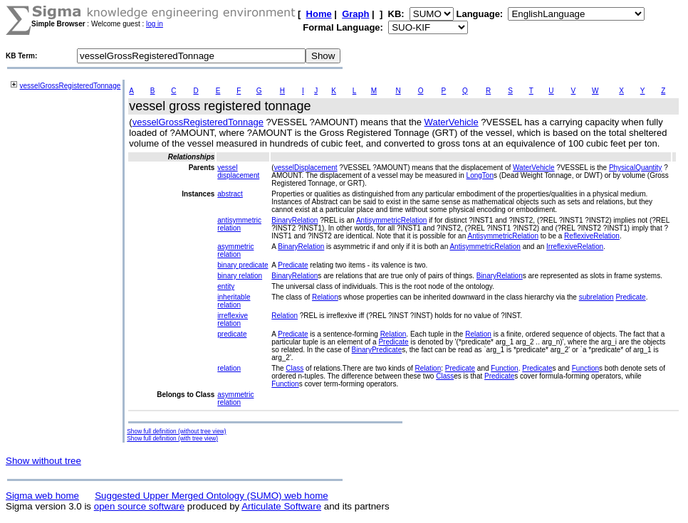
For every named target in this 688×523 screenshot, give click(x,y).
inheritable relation (233, 301)
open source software (139, 506)
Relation (325, 297)
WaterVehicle (451, 122)
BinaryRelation (294, 220)
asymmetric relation (235, 250)
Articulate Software (281, 506)
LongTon (480, 175)
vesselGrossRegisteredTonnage (70, 86)
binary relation (239, 276)
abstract (230, 194)
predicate (231, 334)
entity (225, 286)
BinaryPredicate (377, 350)
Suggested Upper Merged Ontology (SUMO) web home (211, 495)
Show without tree (43, 460)
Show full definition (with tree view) (172, 438)
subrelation (596, 297)
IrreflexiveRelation (574, 246)
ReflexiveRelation (592, 236)
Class (294, 368)
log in (154, 24)
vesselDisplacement (306, 167)
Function (504, 368)
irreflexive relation (232, 319)
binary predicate (242, 265)
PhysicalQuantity (635, 167)
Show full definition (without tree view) (176, 431)
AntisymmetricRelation (391, 220)
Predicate (293, 265)
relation (229, 368)
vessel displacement (238, 171)
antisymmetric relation (239, 224)
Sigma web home (42, 495)
